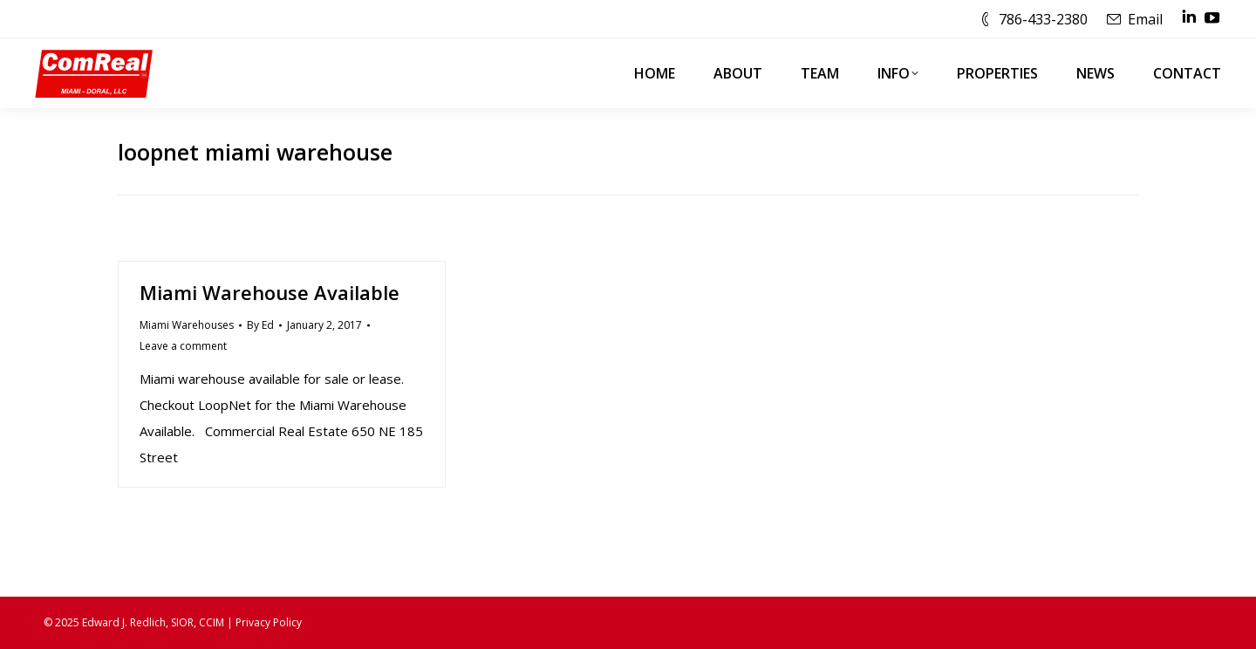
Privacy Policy (269, 622)
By (260, 325)
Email (1145, 19)
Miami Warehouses (187, 325)
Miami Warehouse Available (269, 292)
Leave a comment (183, 345)
